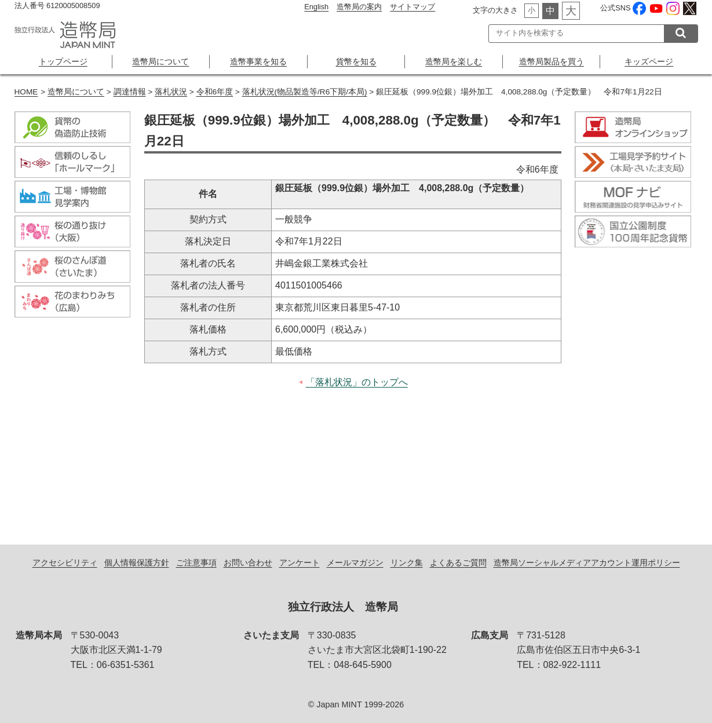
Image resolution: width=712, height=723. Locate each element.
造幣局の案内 (359, 6)
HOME (26, 91)
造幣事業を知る (258, 61)
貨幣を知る (356, 61)
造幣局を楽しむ (453, 61)
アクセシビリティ (64, 562)
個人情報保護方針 (136, 562)
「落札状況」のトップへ (357, 382)
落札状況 (171, 91)
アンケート (299, 562)
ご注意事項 (196, 562)
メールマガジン (355, 562)
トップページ (63, 61)
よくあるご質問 (458, 562)
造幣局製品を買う (551, 61)
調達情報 (130, 91)
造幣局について (160, 61)
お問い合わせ (248, 562)
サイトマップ (412, 6)
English (316, 6)
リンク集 (406, 562)
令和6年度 (214, 91)
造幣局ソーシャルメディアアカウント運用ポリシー (587, 562)
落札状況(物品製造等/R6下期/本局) (304, 91)
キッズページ (649, 61)
